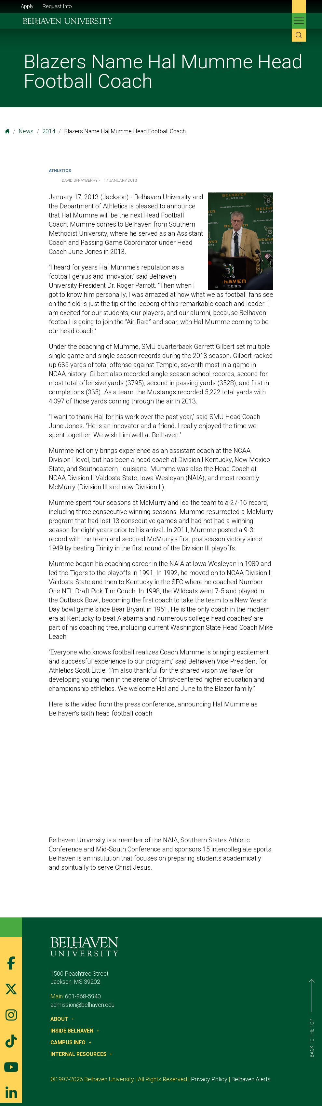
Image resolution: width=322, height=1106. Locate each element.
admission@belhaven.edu (82, 1004)
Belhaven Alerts (251, 1079)
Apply (27, 6)
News (26, 131)
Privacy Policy (209, 1079)
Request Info (57, 6)
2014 (48, 131)
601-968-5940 (83, 996)
